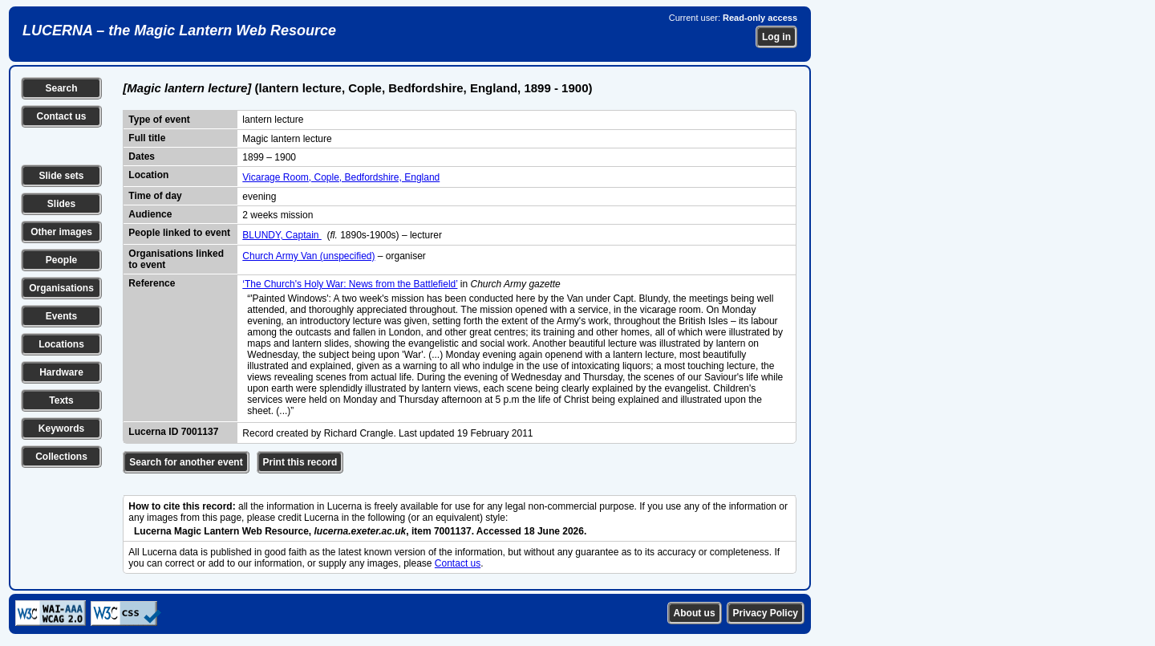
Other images (61, 232)
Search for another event (185, 462)
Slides (61, 203)
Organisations (61, 288)
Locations (61, 344)
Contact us (61, 116)
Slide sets (60, 175)
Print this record (300, 462)
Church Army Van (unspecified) (308, 256)
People (61, 260)
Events (61, 316)
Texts (61, 400)
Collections (61, 456)
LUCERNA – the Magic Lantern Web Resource (179, 30)
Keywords (61, 428)
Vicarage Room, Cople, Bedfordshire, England (341, 177)
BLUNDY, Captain (282, 235)
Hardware (61, 372)
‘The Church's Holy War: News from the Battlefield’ (349, 284)
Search (61, 88)
